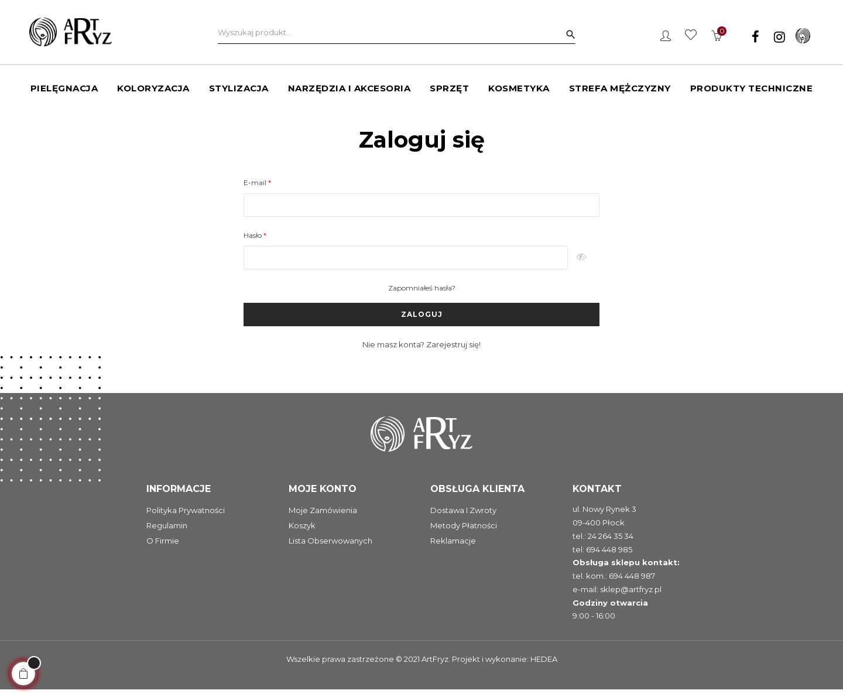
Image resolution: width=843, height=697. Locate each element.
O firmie (162, 548)
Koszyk (302, 533)
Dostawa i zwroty (463, 517)
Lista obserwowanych (330, 548)
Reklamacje (453, 548)
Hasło (253, 242)
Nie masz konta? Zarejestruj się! (421, 352)
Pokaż (583, 265)
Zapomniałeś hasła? (421, 295)
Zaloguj (422, 321)
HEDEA (543, 666)
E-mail (256, 190)
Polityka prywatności (185, 517)
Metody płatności (463, 533)
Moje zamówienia (323, 517)
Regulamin (166, 533)
